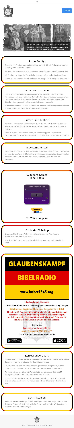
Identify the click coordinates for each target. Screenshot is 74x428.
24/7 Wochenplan (37, 218)
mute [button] (26, 189)
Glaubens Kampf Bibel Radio (37, 176)
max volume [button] (47, 189)
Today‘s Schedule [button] (47, 198)
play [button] (37, 195)
